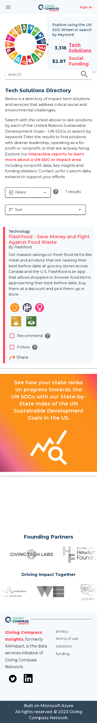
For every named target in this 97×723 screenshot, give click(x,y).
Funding (62, 654)
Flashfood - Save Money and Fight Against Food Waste (49, 239)
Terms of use (67, 638)
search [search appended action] (84, 74)
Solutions (63, 646)
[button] (28, 192)
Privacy (62, 631)
